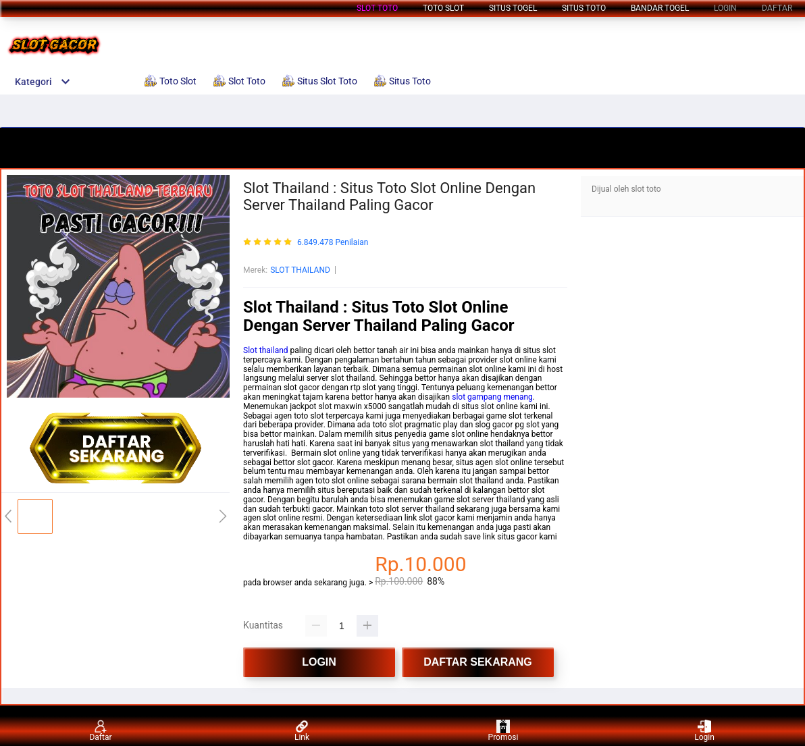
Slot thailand (265, 350)
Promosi (503, 731)
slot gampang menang (492, 397)
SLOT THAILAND (300, 270)
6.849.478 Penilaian (332, 242)
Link (301, 731)
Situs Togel (513, 8)
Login (704, 731)
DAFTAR (777, 8)
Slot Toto (377, 8)
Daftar (100, 731)
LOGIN (725, 8)
